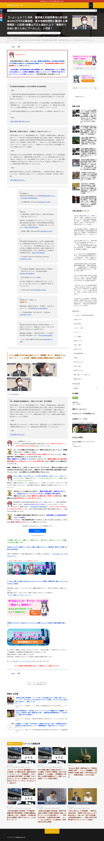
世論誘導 (17, 767)
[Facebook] (1, 10)
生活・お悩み (77, 366)
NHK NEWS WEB (14, 394)
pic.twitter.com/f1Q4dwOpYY (30, 198)
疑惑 (50, 33)
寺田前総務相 (34, 506)
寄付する (37, 531)
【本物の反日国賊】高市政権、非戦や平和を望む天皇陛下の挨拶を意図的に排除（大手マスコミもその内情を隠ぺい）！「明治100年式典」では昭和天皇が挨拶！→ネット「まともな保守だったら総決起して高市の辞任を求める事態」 (88, 164)
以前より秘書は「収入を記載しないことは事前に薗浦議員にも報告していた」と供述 (38, 476)
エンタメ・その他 (78, 328)
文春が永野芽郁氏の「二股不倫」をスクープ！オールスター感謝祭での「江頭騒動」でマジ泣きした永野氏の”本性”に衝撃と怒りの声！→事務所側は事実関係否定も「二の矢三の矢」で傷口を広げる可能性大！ (41, 712)
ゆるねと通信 (77, 323)
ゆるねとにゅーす (79, 96)
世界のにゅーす (78, 340)
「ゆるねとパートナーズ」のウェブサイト (24, 661)
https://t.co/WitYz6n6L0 (32, 227)
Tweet (13, 46)
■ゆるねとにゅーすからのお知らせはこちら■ (52, 1)
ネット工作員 (11, 767)
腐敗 (52, 33)
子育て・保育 (77, 345)
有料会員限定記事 (78, 353)
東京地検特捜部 (44, 33)
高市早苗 (58, 808)
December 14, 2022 (44, 202)
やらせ (9, 808)
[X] (1, 13)
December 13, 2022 (40, 290)
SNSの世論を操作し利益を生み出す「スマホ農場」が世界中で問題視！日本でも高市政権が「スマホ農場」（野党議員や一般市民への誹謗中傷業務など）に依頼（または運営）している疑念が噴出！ (52, 774)
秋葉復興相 (42, 506)
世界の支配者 (48, 767)
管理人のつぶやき (78, 370)
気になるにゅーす (78, 362)
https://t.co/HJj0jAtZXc (38, 252)
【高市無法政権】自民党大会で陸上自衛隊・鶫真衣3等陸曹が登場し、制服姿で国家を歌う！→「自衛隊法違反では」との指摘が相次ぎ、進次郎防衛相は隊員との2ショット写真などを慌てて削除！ (85, 267)
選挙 (25, 808)
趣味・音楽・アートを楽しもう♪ (82, 374)
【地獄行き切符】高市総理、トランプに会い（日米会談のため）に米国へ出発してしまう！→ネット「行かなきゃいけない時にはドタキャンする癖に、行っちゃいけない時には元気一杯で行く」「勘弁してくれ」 (41, 699)
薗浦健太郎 (56, 33)
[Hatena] (1, 20)
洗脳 (26, 767)
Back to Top (52, 831)
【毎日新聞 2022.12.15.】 (17, 434)
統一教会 (46, 808)
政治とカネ (28, 33)
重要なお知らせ (78, 379)
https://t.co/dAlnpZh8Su (45, 335)
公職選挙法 (22, 767)
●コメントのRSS (76, 404)
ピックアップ (77, 332)
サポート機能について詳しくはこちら (19, 595)
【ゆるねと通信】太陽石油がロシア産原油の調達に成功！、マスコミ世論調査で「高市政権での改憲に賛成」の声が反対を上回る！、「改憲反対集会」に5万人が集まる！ (82, 772)
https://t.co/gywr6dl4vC (41, 308)
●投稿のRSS (75, 402)
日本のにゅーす (19, 33)
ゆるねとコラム (78, 319)
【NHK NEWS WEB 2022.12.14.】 (20, 121)
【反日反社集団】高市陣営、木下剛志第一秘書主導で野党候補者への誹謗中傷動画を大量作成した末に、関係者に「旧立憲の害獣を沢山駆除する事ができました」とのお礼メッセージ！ (85, 232)
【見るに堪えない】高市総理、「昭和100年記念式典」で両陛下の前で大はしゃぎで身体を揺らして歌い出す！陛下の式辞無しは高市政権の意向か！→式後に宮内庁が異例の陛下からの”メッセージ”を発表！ (88, 188)
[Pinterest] (1, 15)
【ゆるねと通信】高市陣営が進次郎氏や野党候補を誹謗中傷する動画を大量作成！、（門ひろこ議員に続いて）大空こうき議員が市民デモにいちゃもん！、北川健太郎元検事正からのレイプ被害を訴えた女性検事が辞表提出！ (88, 201)
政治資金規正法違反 (35, 33)
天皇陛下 (41, 808)
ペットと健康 (77, 336)
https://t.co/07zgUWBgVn (27, 273)
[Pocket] (1, 17)
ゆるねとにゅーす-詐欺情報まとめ (83, 413)
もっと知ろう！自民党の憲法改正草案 (83, 315)
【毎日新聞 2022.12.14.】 (17, 180)
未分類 (75, 357)
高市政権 (29, 808)
